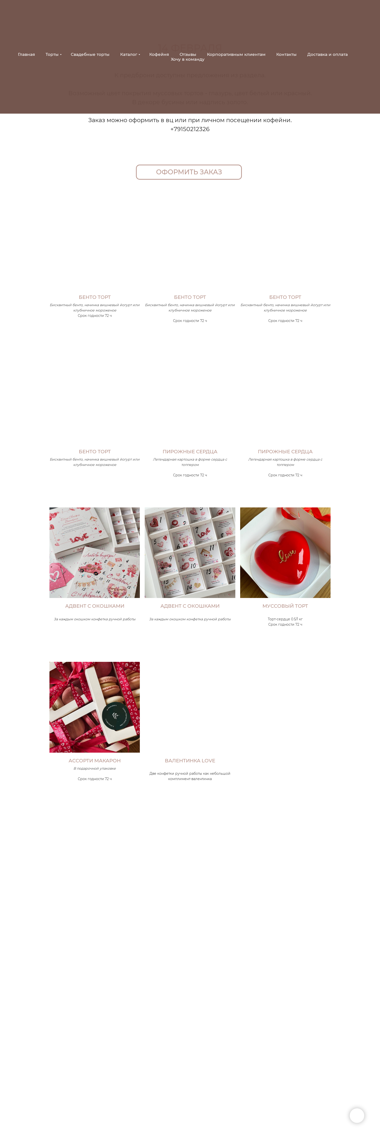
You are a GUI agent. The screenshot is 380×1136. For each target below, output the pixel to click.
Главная (26, 54)
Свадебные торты (90, 54)
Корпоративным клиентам (236, 54)
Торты (52, 54)
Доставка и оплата (327, 54)
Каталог (128, 54)
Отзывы (188, 54)
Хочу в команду (188, 59)
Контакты (286, 54)
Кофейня (159, 54)
